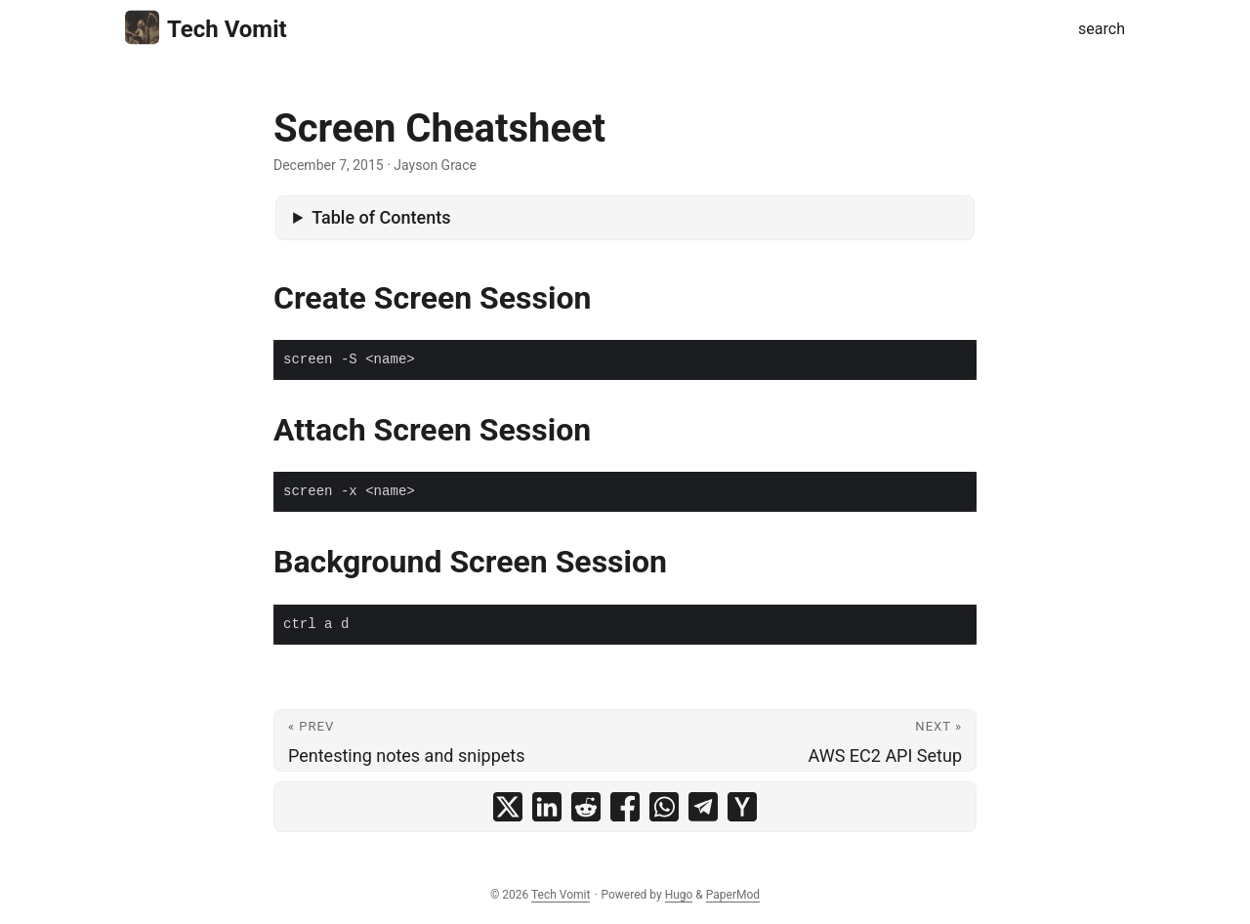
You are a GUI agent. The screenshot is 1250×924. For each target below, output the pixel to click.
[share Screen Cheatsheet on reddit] (586, 806)
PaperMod (733, 895)
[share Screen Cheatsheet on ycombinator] (742, 806)
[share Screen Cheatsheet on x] (507, 806)
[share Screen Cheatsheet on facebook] (625, 806)
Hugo (679, 895)
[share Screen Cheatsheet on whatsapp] (664, 806)
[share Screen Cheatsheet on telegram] (703, 806)
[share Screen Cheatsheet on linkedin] (547, 806)
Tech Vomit (206, 28)
